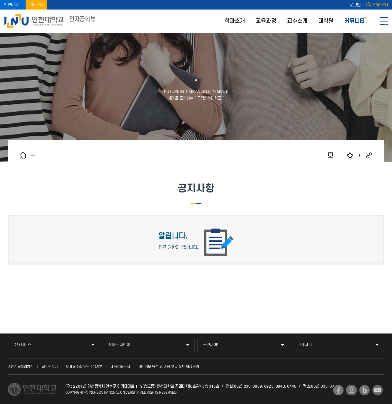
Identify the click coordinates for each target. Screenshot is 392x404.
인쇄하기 (330, 155)
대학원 (325, 21)
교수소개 (297, 21)
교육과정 (266, 21)
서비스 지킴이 (119, 344)
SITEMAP (384, 21)
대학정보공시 (120, 367)
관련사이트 (211, 344)
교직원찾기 (50, 367)
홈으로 (23, 155)
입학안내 (37, 4)
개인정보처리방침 (20, 367)
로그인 (355, 4)
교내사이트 (306, 344)
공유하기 (369, 155)
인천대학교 (13, 4)
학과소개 (235, 21)
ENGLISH (380, 4)
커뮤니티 (354, 21)
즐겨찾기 (350, 155)
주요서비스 (22, 344)
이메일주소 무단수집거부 (84, 367)
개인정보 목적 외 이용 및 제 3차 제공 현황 (169, 367)
